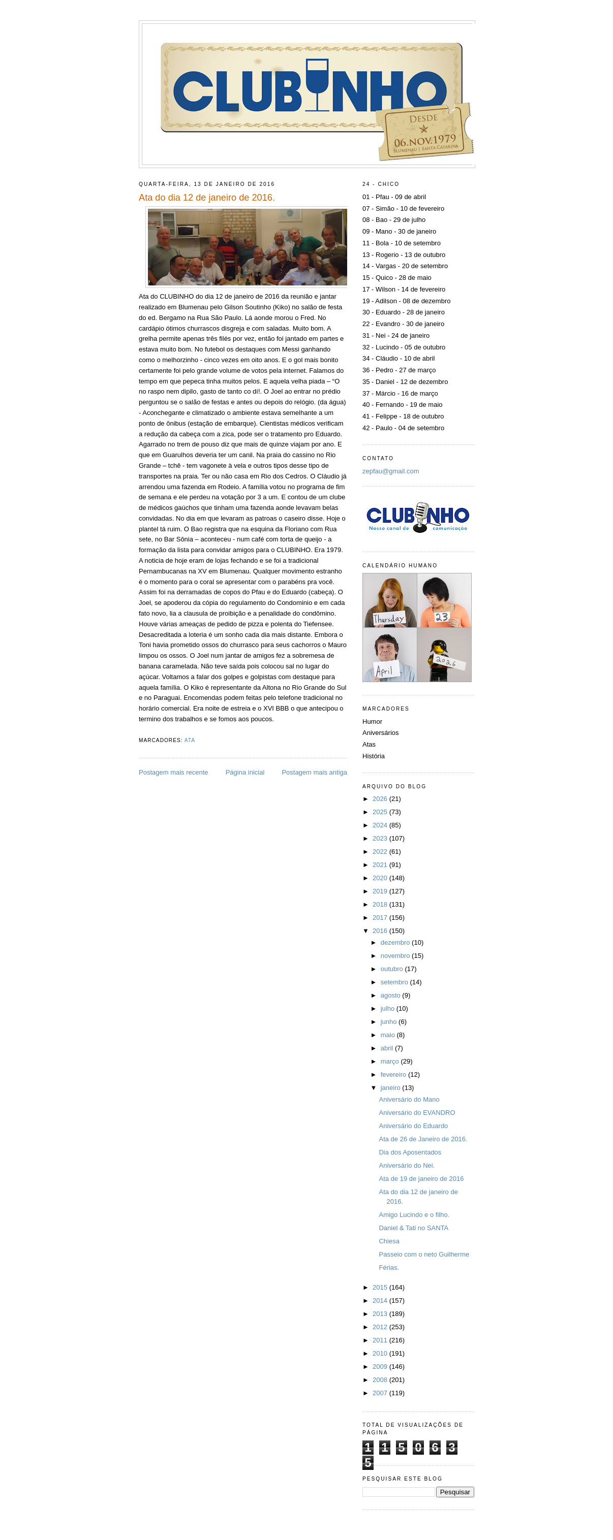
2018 (381, 904)
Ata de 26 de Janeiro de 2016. (423, 1139)
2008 (381, 1380)
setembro (395, 982)
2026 (381, 799)
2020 (381, 878)
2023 (381, 838)
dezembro (396, 942)
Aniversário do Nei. (407, 1165)
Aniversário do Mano (409, 1099)
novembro (396, 955)
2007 (381, 1393)
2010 (381, 1353)
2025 (381, 812)
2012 (381, 1327)
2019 (381, 891)
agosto (392, 995)
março (391, 1061)
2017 (381, 917)
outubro (393, 969)
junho (390, 1021)
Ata (190, 740)
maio (389, 1035)
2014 (381, 1300)
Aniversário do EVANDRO (417, 1112)
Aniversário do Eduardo (413, 1126)
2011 (381, 1340)
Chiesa (389, 1241)
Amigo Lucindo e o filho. (414, 1214)
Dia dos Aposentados (410, 1152)
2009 (381, 1366)
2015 (381, 1287)
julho (388, 1008)
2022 (381, 851)
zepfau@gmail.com (390, 471)
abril (388, 1048)
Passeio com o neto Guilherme (424, 1254)
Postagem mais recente (173, 772)
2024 (381, 825)
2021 (381, 865)
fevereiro (394, 1074)
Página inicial (245, 772)
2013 (381, 1314)
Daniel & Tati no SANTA (413, 1228)
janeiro (392, 1088)
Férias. (389, 1267)
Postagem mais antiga (314, 772)
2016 (381, 931)
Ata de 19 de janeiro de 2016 (421, 1178)
